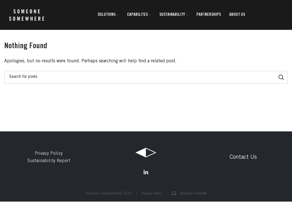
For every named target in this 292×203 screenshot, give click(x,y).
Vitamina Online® (189, 194)
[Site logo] (26, 15)
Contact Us (243, 157)
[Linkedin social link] (146, 172)
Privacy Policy (49, 153)
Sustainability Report (48, 161)
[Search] (146, 77)
